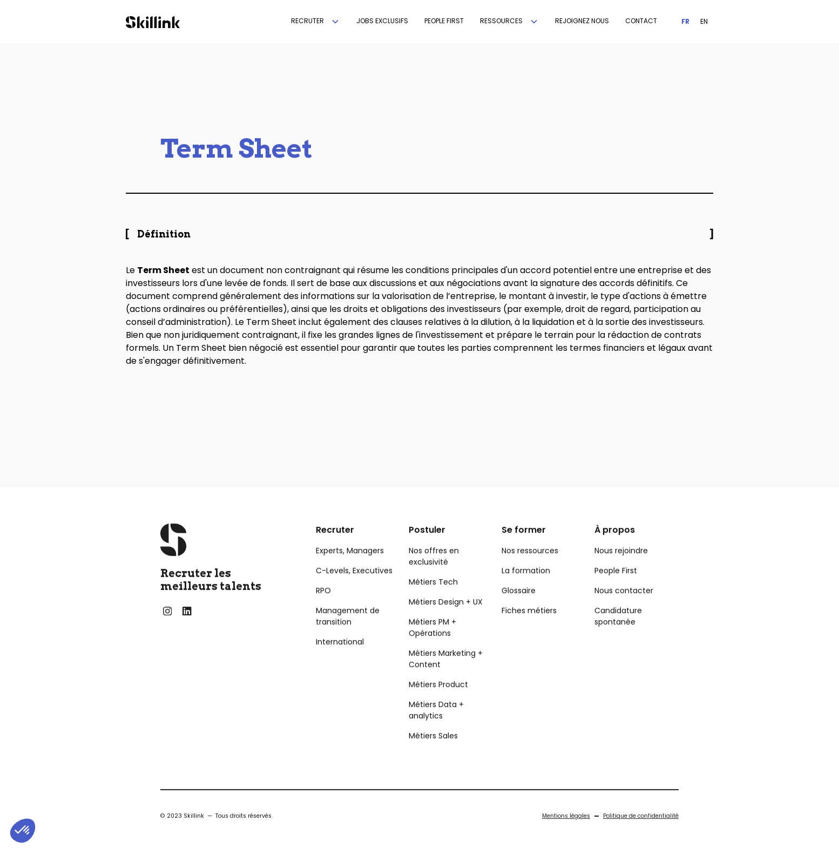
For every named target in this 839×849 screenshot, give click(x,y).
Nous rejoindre (621, 568)
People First (615, 588)
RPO (323, 608)
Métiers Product (438, 702)
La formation (526, 588)
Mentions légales (566, 834)
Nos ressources (530, 568)
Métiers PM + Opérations (432, 645)
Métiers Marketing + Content (446, 676)
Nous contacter (623, 608)
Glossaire (519, 608)
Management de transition (348, 634)
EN (704, 21)
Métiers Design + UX (446, 619)
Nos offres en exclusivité (434, 574)
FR (685, 21)
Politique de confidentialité (641, 834)
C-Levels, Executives (354, 588)
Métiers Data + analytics (436, 728)
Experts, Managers (350, 568)
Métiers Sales (433, 753)
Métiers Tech (433, 599)
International (340, 659)
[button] (315, 21)
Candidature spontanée (618, 634)
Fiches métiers (529, 628)
